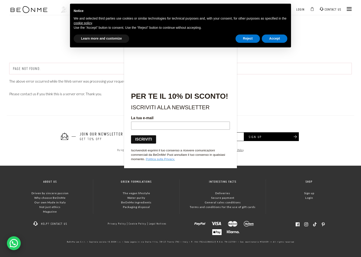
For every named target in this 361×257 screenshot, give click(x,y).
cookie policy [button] (83, 23)
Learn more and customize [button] (101, 38)
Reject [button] (248, 38)
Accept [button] (274, 38)
